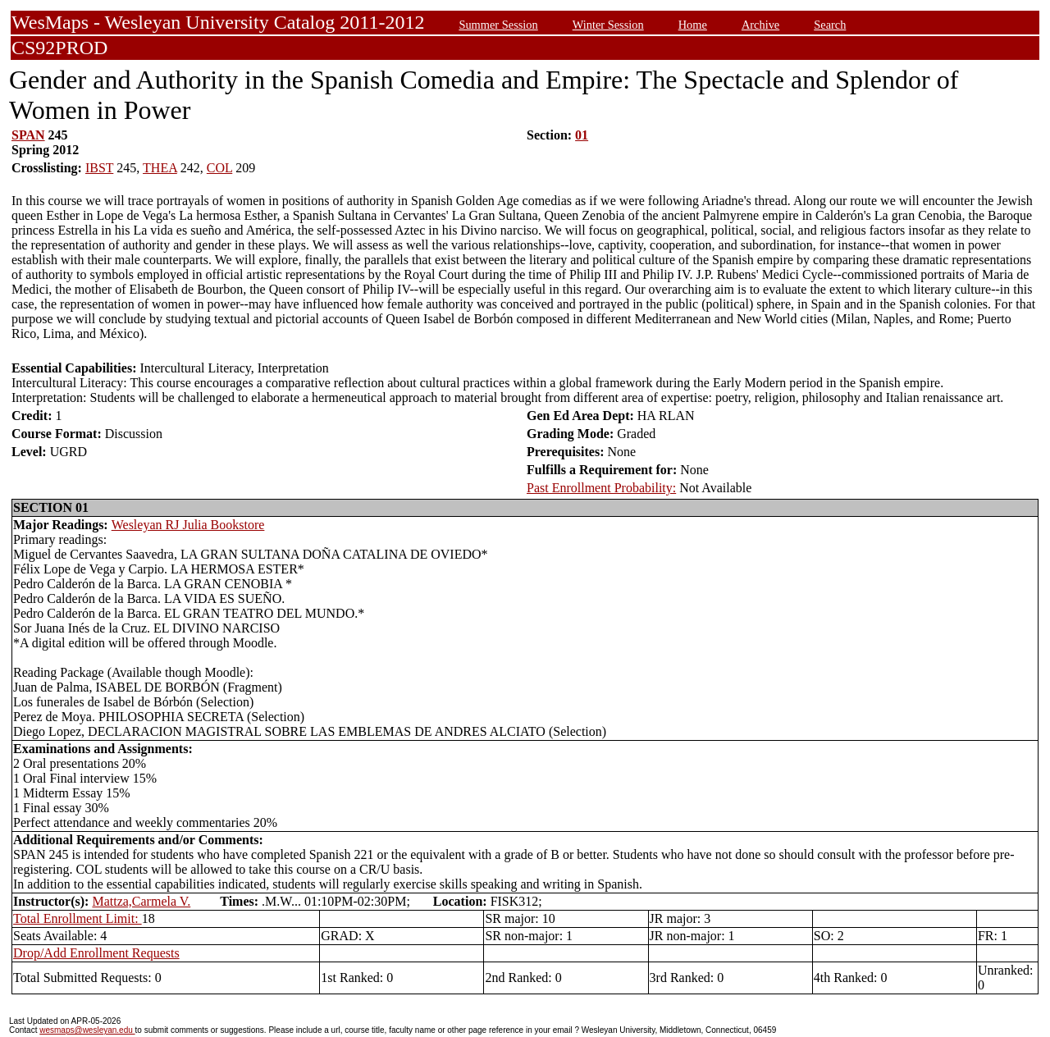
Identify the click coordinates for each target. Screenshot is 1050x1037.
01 (581, 135)
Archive (760, 24)
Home (692, 24)
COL (219, 168)
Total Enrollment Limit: (77, 918)
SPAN (28, 135)
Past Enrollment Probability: (601, 488)
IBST (99, 168)
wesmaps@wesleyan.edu (87, 1030)
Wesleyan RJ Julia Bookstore (188, 525)
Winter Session (608, 24)
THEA (160, 168)
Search (830, 24)
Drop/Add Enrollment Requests (96, 953)
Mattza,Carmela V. (141, 901)
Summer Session (498, 24)
